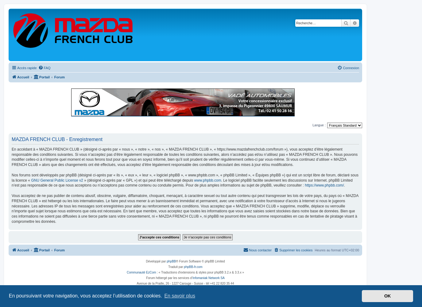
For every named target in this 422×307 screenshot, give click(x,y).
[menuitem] (44, 68)
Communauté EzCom (141, 272)
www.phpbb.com (207, 180)
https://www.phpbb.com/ (324, 185)
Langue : (319, 125)
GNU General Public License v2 (57, 180)
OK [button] (387, 295)
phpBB (171, 261)
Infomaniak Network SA (208, 278)
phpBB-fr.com (193, 267)
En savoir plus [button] (179, 295)
